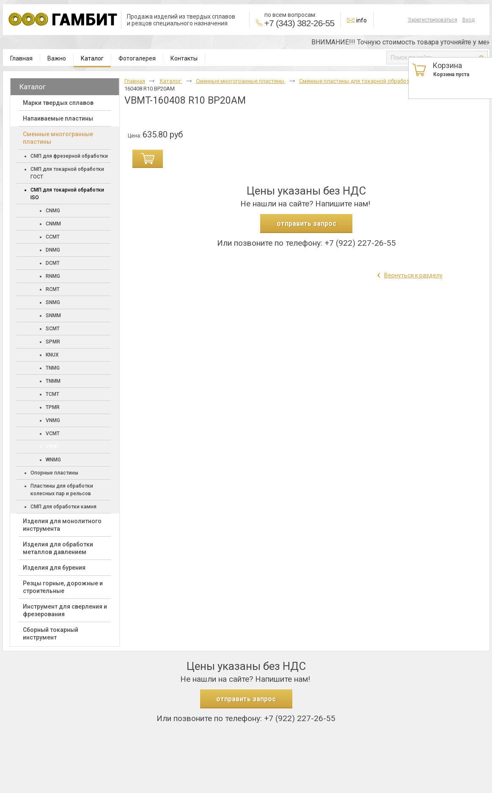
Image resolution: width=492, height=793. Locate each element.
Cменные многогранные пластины (241, 81)
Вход (468, 20)
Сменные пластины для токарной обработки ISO (362, 81)
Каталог (92, 58)
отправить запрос (306, 224)
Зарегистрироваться (432, 20)
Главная (134, 81)
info (361, 20)
